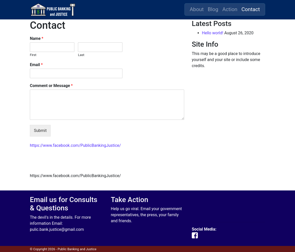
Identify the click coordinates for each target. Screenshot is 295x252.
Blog (213, 9)
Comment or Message (51, 85)
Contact (250, 9)
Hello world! (212, 33)
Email (36, 64)
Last (81, 55)
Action (230, 9)
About (197, 9)
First (33, 55)
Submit (40, 130)
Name (36, 38)
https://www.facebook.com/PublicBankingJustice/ (75, 145)
